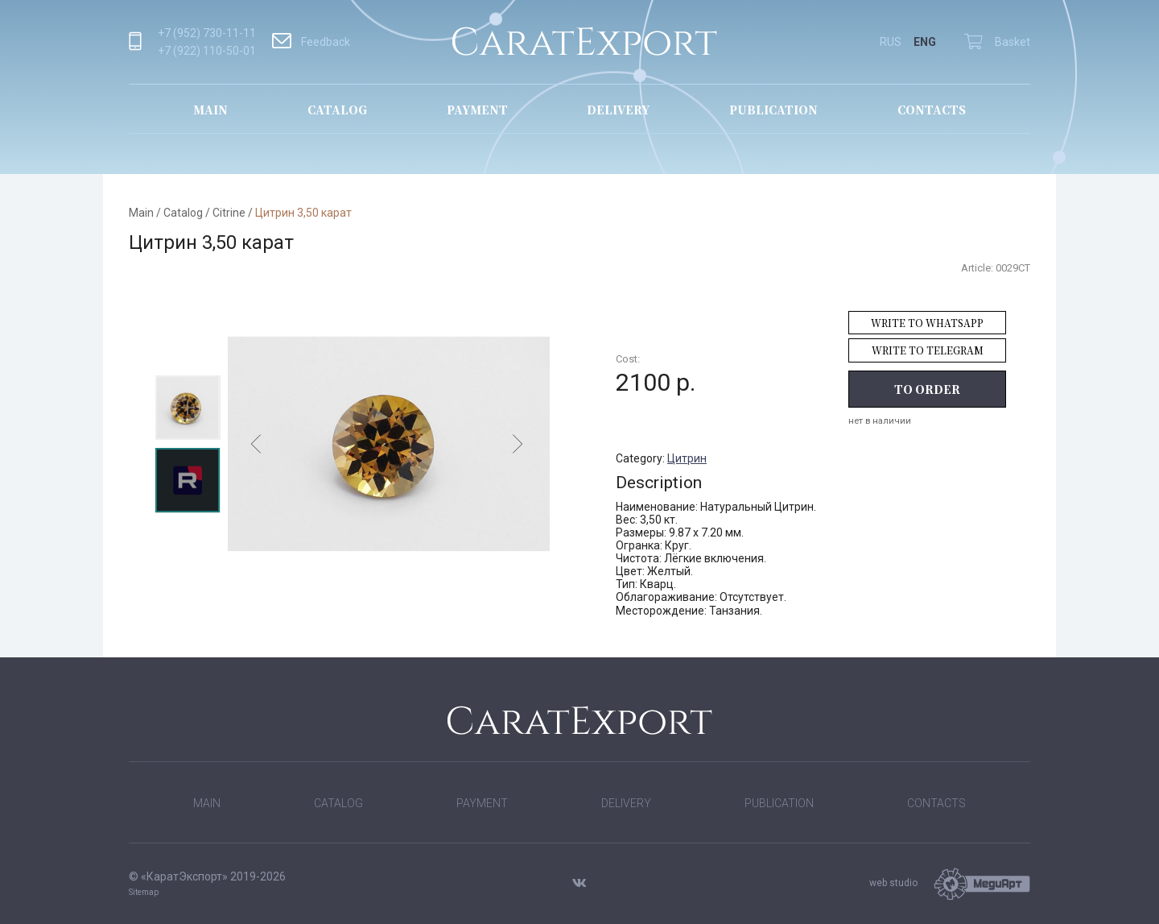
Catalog (337, 110)
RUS (890, 41)
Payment (477, 110)
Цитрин (687, 458)
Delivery (618, 110)
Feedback (311, 42)
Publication (773, 110)
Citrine (228, 212)
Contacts (931, 110)
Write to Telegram (928, 350)
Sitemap (144, 892)
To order (927, 389)
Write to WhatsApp (927, 322)
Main (210, 110)
